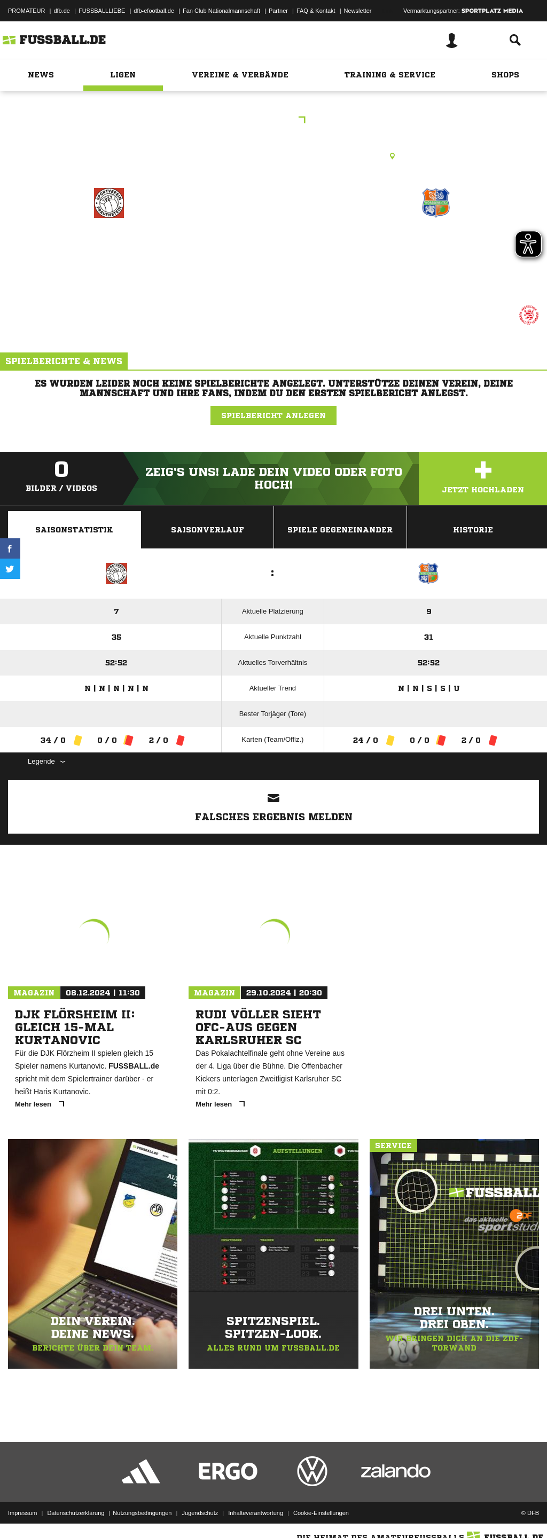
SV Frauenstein (109, 249)
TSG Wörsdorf (436, 249)
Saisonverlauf (207, 529)
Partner (278, 10)
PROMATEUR (26, 10)
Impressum (22, 1513)
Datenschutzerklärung (75, 1513)
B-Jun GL (273, 121)
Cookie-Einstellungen (321, 1513)
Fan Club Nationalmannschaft (221, 10)
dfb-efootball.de (154, 10)
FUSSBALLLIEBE (102, 10)
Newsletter (358, 10)
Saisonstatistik (74, 529)
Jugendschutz (200, 1513)
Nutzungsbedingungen (142, 1513)
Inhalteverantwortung (255, 1513)
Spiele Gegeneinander (340, 529)
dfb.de (61, 10)
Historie (473, 529)
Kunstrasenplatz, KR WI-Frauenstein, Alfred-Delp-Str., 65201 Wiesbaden (274, 156)
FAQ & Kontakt (315, 10)
